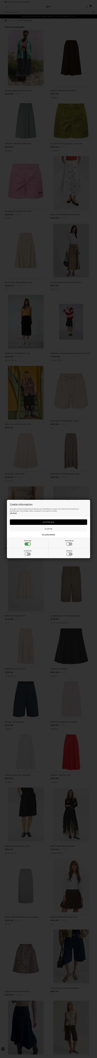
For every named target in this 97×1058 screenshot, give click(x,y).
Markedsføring (69, 543)
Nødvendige (27, 543)
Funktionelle (28, 553)
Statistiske (69, 553)
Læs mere (13, 513)
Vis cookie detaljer (48, 534)
